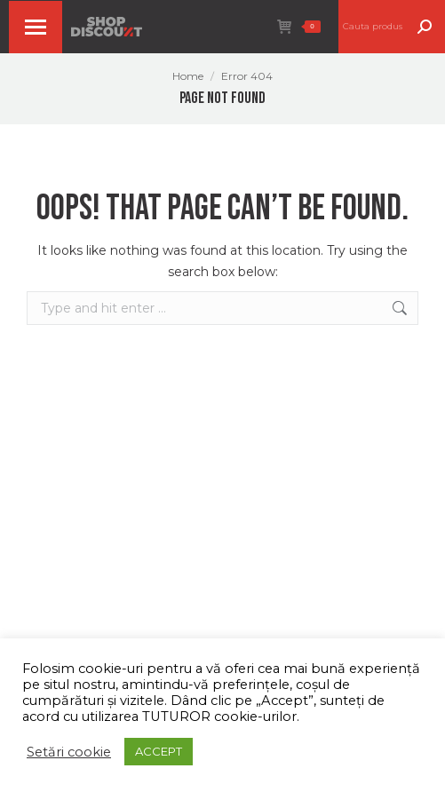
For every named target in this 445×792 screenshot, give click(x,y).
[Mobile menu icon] (35, 27)
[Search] (391, 26)
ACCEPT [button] (158, 751)
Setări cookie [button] (69, 752)
